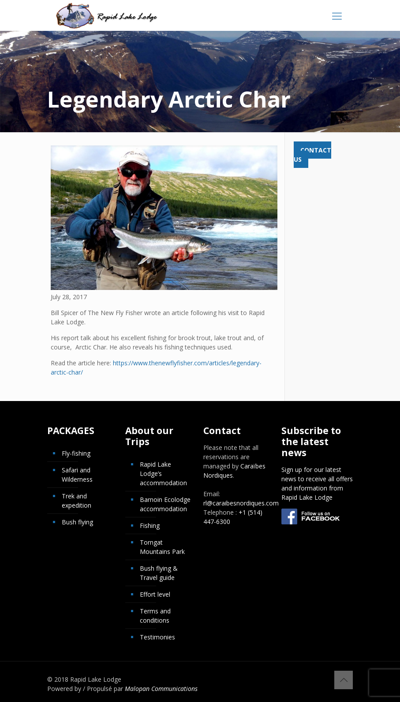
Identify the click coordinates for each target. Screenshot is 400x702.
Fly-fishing (76, 453)
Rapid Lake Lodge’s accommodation (163, 473)
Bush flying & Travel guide (159, 573)
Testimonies (157, 637)
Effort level (155, 594)
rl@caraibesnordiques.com (241, 503)
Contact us (312, 154)
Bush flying (77, 522)
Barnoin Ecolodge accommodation (165, 504)
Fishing (150, 525)
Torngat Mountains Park (162, 547)
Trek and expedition (76, 500)
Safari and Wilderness (77, 474)
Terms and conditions (155, 615)
